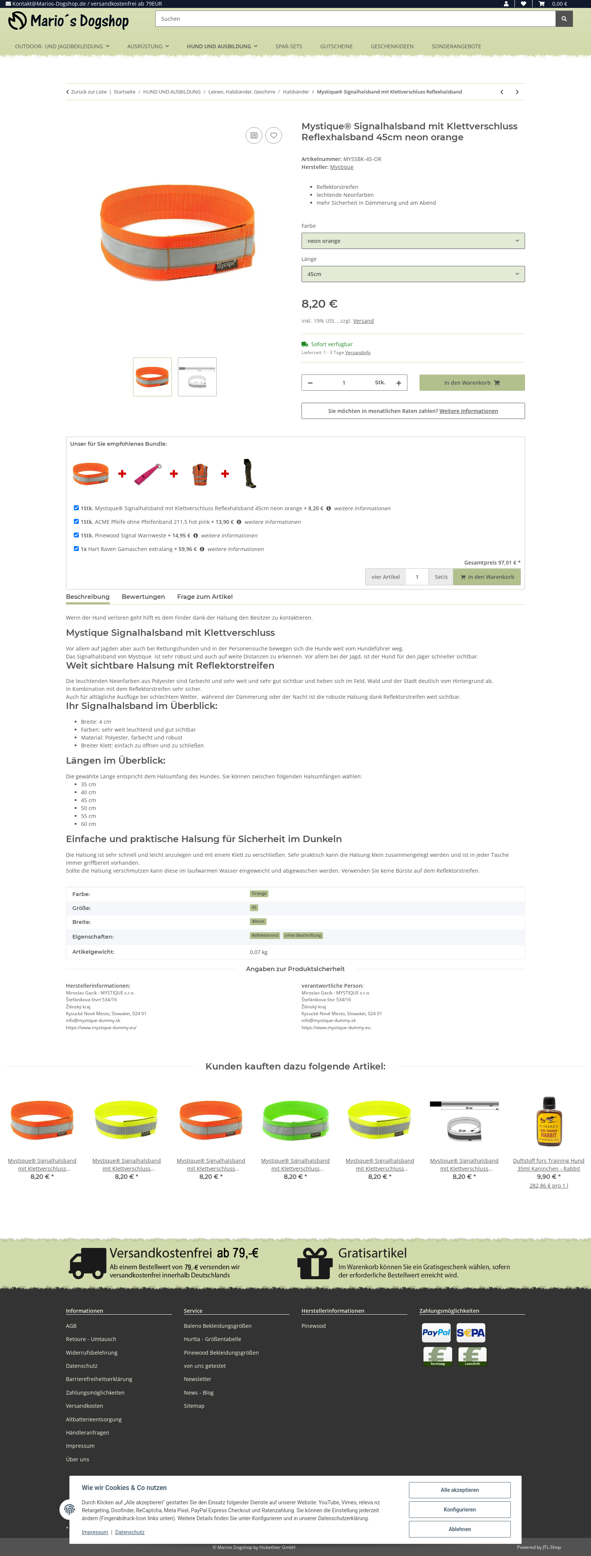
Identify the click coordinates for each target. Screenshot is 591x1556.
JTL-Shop (552, 1547)
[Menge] (344, 382)
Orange (259, 893)
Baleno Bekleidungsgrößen (218, 1325)
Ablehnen (460, 1529)
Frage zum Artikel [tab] (205, 596)
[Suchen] (355, 19)
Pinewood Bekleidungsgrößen (221, 1352)
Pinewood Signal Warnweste (123, 535)
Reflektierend (265, 935)
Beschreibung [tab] (88, 596)
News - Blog (199, 1392)
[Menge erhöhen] (398, 382)
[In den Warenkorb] (72, 117)
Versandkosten (84, 1405)
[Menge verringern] (310, 382)
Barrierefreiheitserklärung (99, 1379)
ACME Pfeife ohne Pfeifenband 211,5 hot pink (145, 521)
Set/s (441, 576)
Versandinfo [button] (358, 352)
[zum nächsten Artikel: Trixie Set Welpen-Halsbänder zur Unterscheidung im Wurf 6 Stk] (517, 92)
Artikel (386, 576)
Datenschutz (130, 1533)
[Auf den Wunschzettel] (273, 135)
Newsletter (197, 1379)
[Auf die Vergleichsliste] (254, 135)
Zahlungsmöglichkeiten (95, 1392)
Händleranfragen (87, 1432)
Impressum (95, 1533)
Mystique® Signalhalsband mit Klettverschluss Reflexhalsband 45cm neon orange (191, 508)
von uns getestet (205, 1365)
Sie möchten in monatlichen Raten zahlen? (413, 410)
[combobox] (413, 241)
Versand (363, 320)
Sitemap (194, 1405)
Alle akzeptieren (460, 1490)
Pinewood (314, 1325)
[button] (506, 3)
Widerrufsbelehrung (92, 1352)
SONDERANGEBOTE (456, 46)
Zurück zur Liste (89, 91)
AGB (71, 1325)
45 (254, 907)
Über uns (77, 1459)
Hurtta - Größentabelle (212, 1339)
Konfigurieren (460, 1510)
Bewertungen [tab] (143, 596)
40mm (258, 921)
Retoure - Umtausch (91, 1339)
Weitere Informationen (468, 410)
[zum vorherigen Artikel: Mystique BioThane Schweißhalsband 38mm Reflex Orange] (502, 92)
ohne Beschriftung (303, 935)
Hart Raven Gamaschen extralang (127, 548)
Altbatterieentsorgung (94, 1419)
